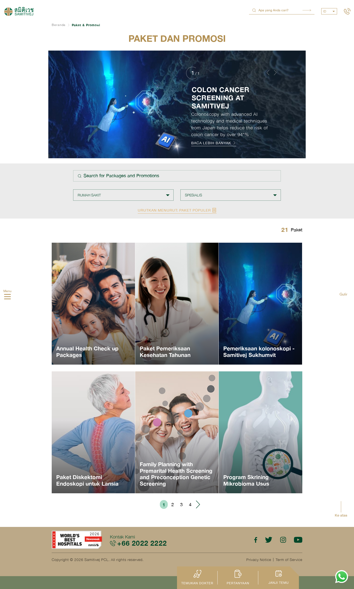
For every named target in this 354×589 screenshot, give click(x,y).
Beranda (58, 25)
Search (307, 10)
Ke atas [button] (341, 515)
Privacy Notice (258, 560)
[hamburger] (7, 297)
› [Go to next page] (197, 504)
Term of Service (289, 560)
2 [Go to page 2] (172, 504)
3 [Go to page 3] (181, 504)
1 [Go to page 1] (164, 504)
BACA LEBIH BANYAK (213, 143)
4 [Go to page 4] (190, 504)
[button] (268, 72)
